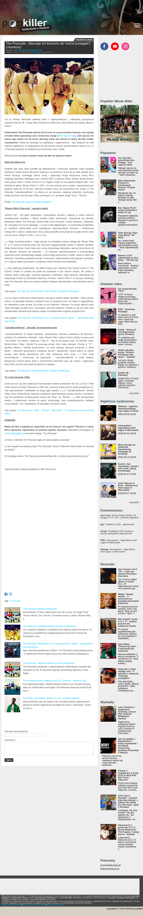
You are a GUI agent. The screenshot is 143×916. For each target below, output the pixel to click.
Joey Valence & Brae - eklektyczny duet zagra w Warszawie (128, 486)
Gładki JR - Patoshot (124, 373)
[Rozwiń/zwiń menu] (137, 25)
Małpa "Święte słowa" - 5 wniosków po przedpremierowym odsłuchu (128, 599)
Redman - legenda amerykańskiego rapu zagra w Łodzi (128, 408)
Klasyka (33, 50)
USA (16, 50)
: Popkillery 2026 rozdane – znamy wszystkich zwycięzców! (117, 532)
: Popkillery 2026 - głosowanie (117, 524)
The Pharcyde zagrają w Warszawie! (40, 609)
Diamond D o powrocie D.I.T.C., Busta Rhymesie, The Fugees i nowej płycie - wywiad (128, 830)
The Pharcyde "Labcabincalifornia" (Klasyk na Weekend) (43, 371)
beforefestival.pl (109, 869)
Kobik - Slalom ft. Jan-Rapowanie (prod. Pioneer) (127, 332)
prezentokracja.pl (110, 865)
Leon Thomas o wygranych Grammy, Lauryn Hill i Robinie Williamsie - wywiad (127, 713)
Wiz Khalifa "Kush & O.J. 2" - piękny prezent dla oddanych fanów (128, 622)
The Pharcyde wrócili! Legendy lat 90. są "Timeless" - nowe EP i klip (54, 680)
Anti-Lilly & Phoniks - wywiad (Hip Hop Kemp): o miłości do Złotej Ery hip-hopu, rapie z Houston (128, 801)
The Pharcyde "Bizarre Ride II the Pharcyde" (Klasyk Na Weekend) (48, 291)
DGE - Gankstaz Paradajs (126, 310)
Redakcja (36, 52)
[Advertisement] (71, 8)
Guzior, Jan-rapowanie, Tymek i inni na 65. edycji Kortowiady (128, 467)
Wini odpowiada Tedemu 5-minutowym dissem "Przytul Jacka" (126, 185)
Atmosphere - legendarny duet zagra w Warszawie (128, 427)
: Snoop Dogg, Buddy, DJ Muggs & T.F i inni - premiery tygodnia (119, 516)
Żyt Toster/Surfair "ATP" (127, 290)
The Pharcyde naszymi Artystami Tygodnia (31, 202)
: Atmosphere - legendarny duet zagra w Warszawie (118, 541)
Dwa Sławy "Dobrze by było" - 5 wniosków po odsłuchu (128, 647)
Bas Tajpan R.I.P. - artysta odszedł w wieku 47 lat (127, 210)
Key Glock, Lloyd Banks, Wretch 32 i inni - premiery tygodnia (51, 698)
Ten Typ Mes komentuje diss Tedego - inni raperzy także (126, 161)
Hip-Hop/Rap (24, 50)
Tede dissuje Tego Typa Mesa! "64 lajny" (127, 235)
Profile (39, 50)
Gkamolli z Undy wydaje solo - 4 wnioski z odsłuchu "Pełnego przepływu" (128, 673)
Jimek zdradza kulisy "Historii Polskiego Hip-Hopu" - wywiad (126, 353)
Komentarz (10, 740)
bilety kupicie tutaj (66, 136)
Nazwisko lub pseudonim (16, 731)
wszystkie (134, 393)
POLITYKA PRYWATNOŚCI (34, 905)
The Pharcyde (15, 601)
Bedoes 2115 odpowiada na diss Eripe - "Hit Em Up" (128, 257)
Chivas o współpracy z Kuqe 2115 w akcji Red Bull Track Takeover (128, 775)
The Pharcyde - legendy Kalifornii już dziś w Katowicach (49, 663)
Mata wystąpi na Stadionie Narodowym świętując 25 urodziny (126, 449)
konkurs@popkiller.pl (14, 433)
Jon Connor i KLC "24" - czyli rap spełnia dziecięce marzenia (127, 572)
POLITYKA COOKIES (55, 905)
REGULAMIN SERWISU (11, 905)
